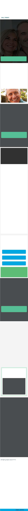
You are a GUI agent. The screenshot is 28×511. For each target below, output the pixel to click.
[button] (20, 1)
